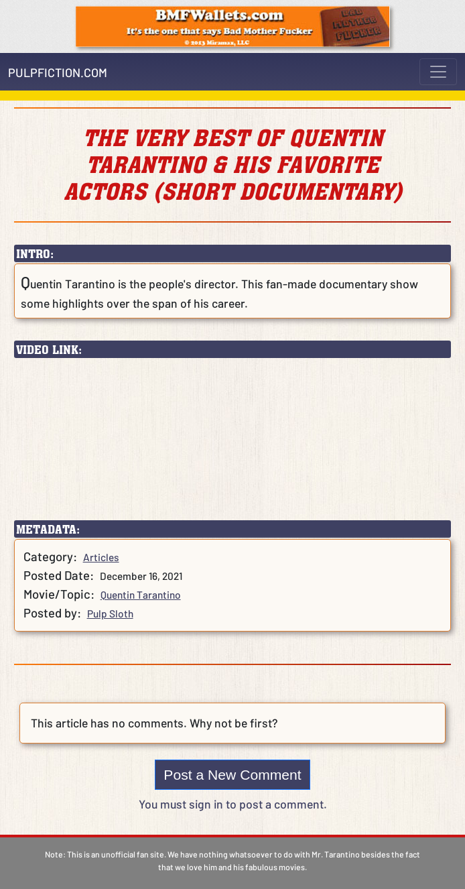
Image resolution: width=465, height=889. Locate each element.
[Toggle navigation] (438, 71)
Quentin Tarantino (141, 595)
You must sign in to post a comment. (233, 803)
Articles (101, 557)
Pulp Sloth (110, 613)
